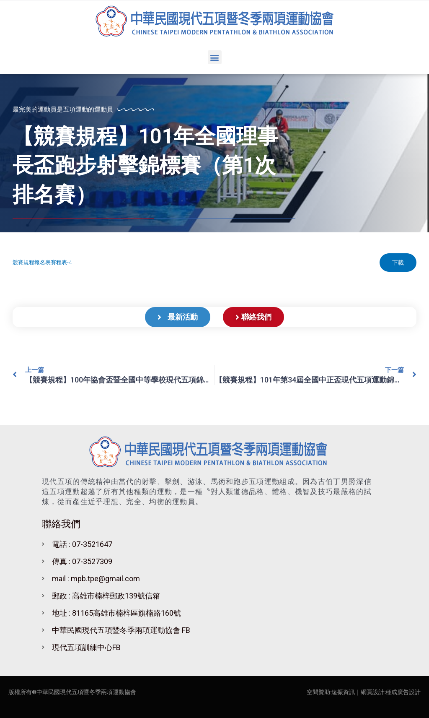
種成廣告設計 (403, 692)
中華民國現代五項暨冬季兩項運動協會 (86, 692)
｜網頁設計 (369, 692)
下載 (398, 262)
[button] (215, 57)
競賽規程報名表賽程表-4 (42, 262)
